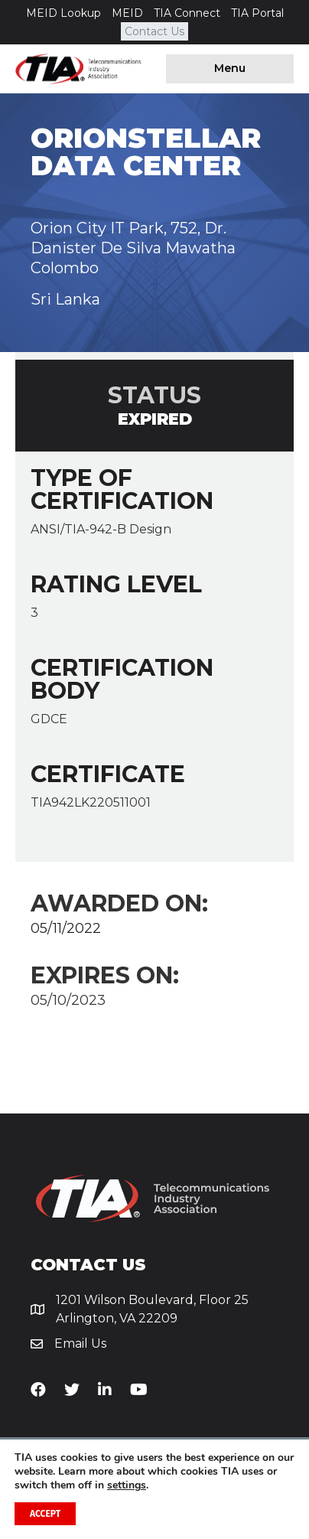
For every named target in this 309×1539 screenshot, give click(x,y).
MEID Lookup (63, 13)
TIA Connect (187, 13)
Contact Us (154, 31)
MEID (127, 13)
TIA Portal (257, 13)
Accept (45, 1513)
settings (126, 1485)
